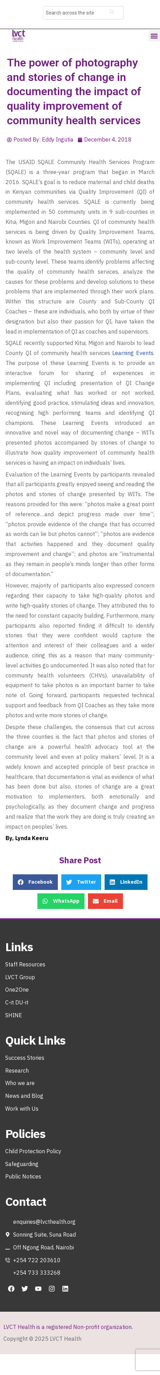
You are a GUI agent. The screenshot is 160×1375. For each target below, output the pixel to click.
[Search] (112, 13)
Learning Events (132, 352)
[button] (154, 36)
